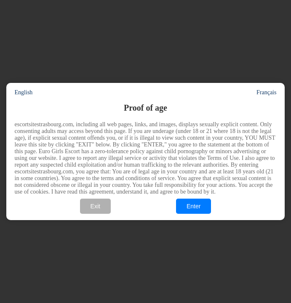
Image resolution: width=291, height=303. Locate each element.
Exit (95, 206)
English (24, 92)
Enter (193, 206)
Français (266, 92)
